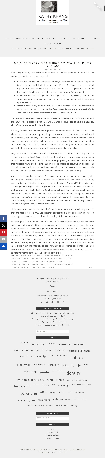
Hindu (19, 258)
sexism (22, 252)
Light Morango (55, 453)
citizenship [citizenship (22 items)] (38, 356)
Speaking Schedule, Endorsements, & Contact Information (53, 49)
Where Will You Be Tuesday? (52, 316)
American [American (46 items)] (38, 344)
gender (38, 249)
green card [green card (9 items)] (58, 371)
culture (21, 249)
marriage (57, 249)
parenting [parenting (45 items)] (29, 393)
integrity (49, 258)
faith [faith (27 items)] (65, 365)
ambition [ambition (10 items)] (24, 342)
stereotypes (31, 252)
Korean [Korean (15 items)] (60, 379)
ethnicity (30, 249)
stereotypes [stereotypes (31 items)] (27, 400)
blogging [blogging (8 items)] (49, 350)
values (52, 267)
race (72, 249)
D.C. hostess (29, 255)
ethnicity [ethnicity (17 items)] (53, 364)
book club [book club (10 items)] (60, 350)
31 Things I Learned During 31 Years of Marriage (52, 319)
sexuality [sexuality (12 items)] (79, 392)
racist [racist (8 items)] (70, 392)
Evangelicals (59, 255)
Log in (52, 429)
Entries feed (52, 432)
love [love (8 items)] (53, 385)
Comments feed (52, 435)
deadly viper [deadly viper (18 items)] (24, 364)
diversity (40, 255)
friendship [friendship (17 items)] (30, 371)
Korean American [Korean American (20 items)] (77, 380)
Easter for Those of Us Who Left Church (53, 325)
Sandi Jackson (60, 264)
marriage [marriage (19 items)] (63, 385)
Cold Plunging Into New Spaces (52, 322)
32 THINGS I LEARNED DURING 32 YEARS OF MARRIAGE (52, 313)
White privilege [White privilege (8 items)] (81, 399)
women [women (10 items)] (49, 405)
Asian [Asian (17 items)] (52, 343)
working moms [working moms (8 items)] (62, 405)
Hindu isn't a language (33, 258)
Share (91, 267)
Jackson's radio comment (52, 261)
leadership (47, 249)
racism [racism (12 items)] (62, 392)
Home (97, 39)
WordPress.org (52, 438)
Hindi (13, 258)
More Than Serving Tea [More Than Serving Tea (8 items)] (81, 385)
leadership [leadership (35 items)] (22, 386)
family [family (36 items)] (76, 365)
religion (15, 252)
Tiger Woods (42, 267)
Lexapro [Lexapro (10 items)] (45, 385)
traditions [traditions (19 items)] (44, 399)
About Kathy (53, 44)
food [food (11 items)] (86, 364)
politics (65, 249)
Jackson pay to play (63, 258)
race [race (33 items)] (52, 393)
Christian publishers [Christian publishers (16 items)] (79, 350)
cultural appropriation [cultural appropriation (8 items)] (58, 355)
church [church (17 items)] (24, 356)
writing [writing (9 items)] (74, 405)
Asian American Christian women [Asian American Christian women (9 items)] (28, 350)
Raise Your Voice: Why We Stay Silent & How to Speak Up (45, 39)
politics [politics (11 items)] (43, 392)
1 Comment (16, 246)
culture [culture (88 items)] (77, 357)
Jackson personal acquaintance (26, 261)
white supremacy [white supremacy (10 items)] (36, 405)
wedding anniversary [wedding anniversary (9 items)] (62, 399)
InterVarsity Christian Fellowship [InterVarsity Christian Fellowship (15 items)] (35, 379)
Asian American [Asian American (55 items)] (71, 344)
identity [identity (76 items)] (72, 373)
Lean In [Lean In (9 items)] (36, 385)
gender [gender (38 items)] (44, 372)
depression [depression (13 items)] (40, 364)
